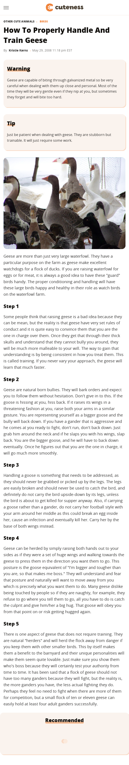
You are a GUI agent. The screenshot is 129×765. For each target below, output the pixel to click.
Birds (44, 21)
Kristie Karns (18, 50)
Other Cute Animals (19, 21)
